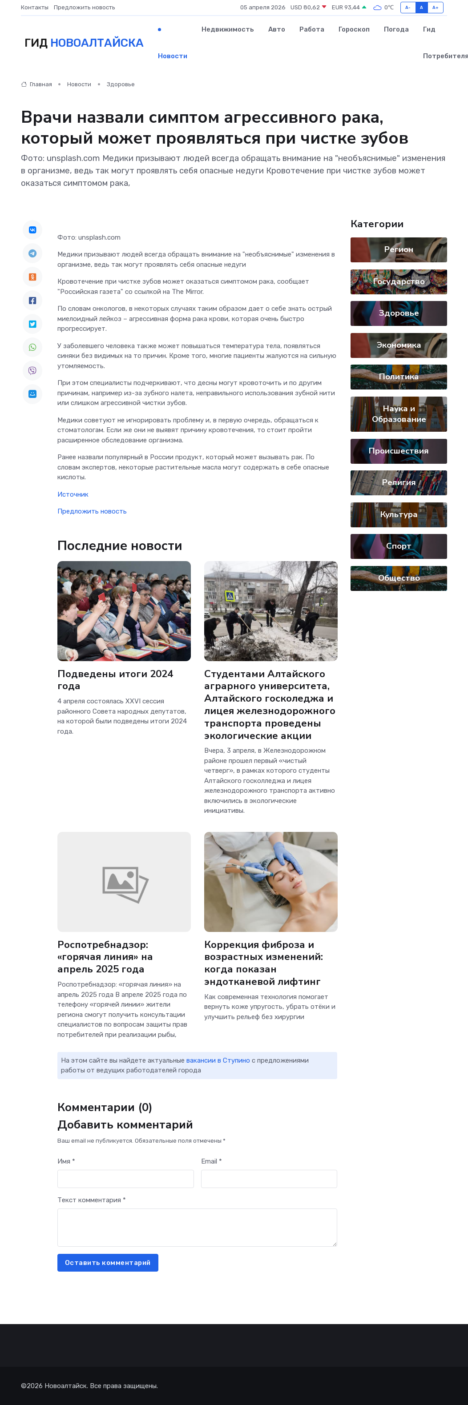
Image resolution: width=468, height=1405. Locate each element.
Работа (311, 29)
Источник (73, 494)
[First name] (125, 1179)
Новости (172, 56)
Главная (36, 84)
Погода (396, 29)
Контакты (34, 7)
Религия (399, 482)
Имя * (66, 1161)
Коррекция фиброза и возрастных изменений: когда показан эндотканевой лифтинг (263, 963)
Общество (399, 578)
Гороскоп (354, 29)
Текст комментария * (91, 1200)
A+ (435, 7)
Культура (399, 514)
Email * (211, 1161)
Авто (276, 29)
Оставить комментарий (108, 1263)
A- (408, 7)
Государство (399, 281)
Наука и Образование (399, 414)
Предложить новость (84, 7)
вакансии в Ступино (218, 1060)
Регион (398, 249)
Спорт (399, 546)
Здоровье (121, 84)
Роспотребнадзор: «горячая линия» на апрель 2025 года (123, 957)
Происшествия (399, 451)
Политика (399, 376)
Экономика (399, 345)
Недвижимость (228, 29)
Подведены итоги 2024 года (115, 680)
